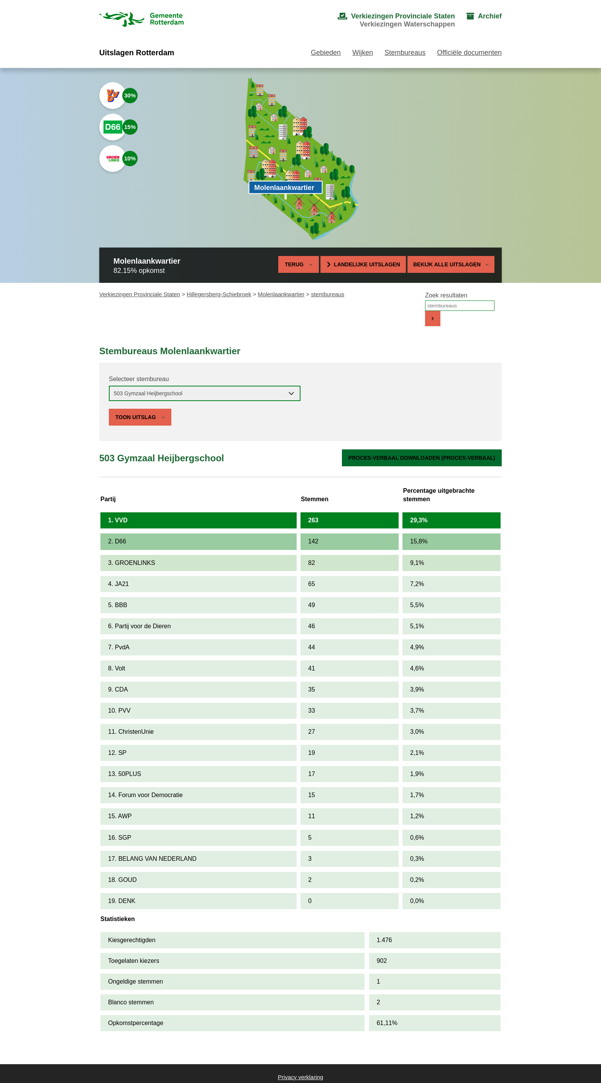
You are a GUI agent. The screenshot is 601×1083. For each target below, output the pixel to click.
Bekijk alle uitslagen (451, 264)
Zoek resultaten (446, 295)
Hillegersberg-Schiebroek (219, 294)
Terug (294, 264)
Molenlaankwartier (281, 294)
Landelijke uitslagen (367, 264)
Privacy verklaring (300, 1077)
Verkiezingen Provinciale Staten (139, 294)
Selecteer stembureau (139, 379)
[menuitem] (388, 20)
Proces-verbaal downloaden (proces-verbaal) (421, 458)
